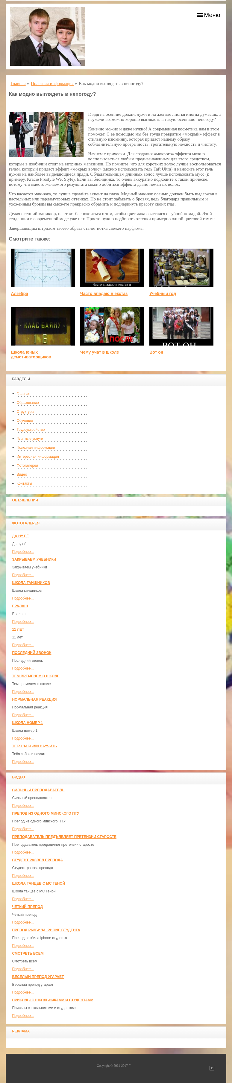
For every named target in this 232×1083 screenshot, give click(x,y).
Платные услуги (29, 438)
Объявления (25, 500)
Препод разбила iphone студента (46, 930)
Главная (23, 394)
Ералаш (20, 606)
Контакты (24, 483)
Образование (27, 403)
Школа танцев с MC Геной (38, 883)
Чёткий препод (27, 907)
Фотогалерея (27, 465)
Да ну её (20, 536)
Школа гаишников (31, 583)
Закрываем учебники (34, 559)
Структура (25, 412)
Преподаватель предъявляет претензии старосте (64, 837)
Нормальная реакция (34, 699)
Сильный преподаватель (38, 790)
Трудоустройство (30, 430)
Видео (21, 474)
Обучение (24, 421)
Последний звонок (31, 653)
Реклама (21, 1031)
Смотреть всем (27, 953)
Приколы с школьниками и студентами (52, 1000)
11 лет (18, 629)
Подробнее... (23, 552)
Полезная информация (35, 447)
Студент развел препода (37, 860)
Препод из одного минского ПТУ (45, 813)
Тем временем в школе (35, 676)
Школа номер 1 (27, 723)
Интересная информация (37, 456)
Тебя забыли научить (34, 746)
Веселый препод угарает (38, 977)
